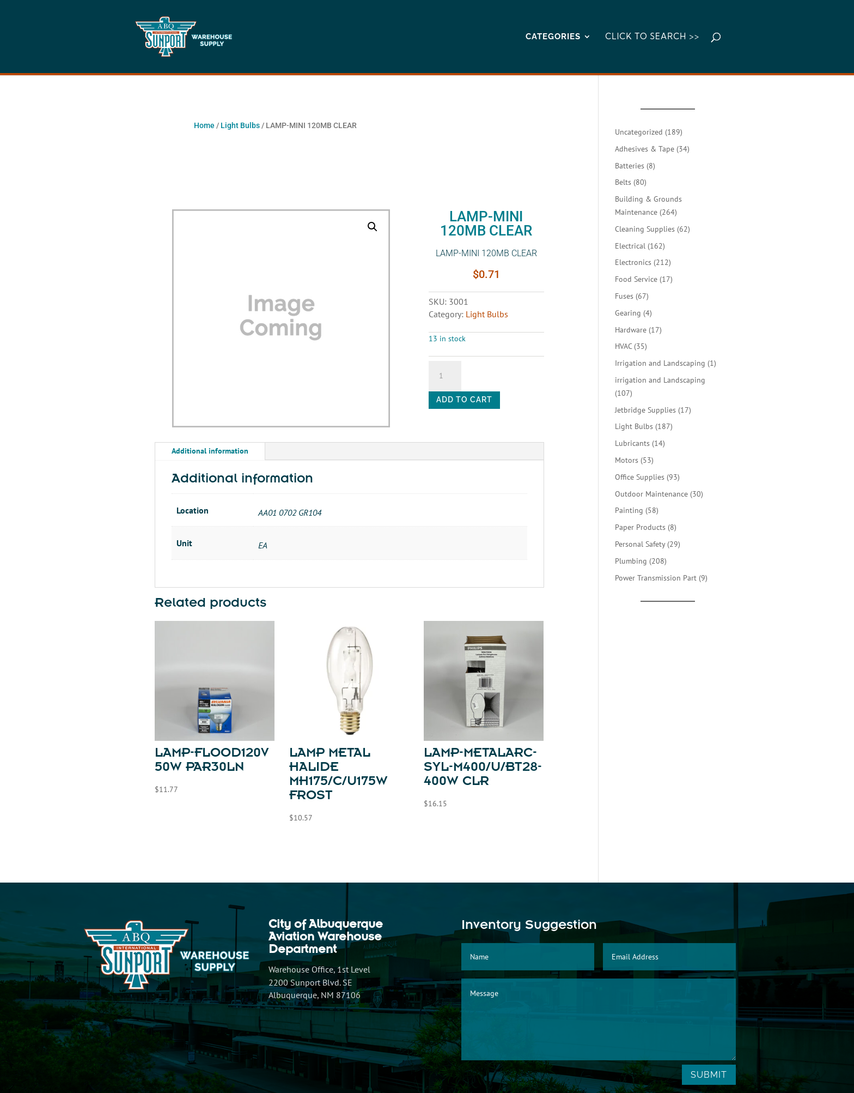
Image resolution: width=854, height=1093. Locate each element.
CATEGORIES (553, 37)
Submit (709, 1075)
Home (204, 125)
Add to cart (464, 399)
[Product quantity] (445, 376)
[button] (372, 227)
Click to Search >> (652, 37)
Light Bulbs (240, 125)
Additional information (210, 451)
